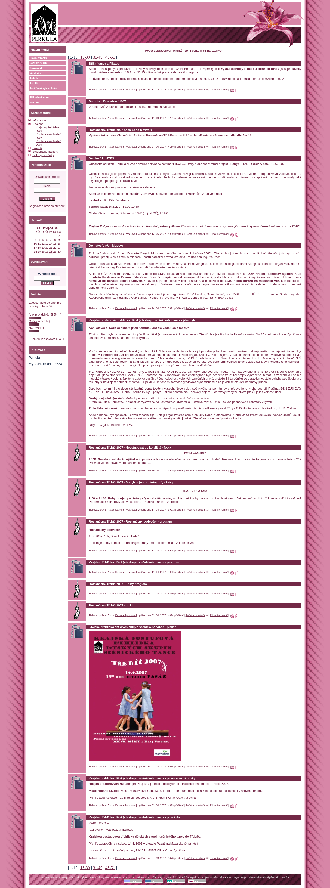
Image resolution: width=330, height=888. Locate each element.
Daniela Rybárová (125, 89)
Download (36, 68)
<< (38, 228)
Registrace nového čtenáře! (47, 206)
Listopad (47, 228)
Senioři (37, 148)
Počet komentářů (195, 89)
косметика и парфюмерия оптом (111, 110)
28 (50, 251)
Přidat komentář (219, 89)
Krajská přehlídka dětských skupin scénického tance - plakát (132, 627)
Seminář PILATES (101, 158)
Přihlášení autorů (40, 97)
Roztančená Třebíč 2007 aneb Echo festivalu (120, 130)
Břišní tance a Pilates (104, 63)
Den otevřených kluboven (107, 245)
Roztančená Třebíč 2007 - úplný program (118, 584)
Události (37, 124)
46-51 (110, 57)
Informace (39, 120)
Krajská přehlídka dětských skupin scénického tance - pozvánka (135, 817)
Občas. (33, 321)
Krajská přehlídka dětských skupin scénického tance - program (134, 562)
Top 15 (34, 83)
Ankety (34, 78)
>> (56, 228)
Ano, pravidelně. (39, 314)
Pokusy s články (43, 155)
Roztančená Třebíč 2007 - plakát (111, 605)
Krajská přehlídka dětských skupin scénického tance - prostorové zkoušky (142, 778)
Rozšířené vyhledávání (43, 88)
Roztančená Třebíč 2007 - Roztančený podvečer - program (130, 521)
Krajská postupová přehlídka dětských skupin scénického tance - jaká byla (142, 320)
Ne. (31, 327)
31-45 (97, 57)
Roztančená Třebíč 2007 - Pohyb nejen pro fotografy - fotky (131, 482)
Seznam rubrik (38, 63)
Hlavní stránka (38, 57)
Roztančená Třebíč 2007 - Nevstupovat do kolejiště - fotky (130, 447)
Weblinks (35, 73)
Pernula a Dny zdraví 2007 (107, 101)
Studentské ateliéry (45, 151)
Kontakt (34, 102)
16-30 (85, 57)
